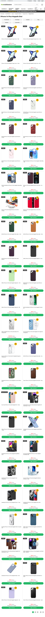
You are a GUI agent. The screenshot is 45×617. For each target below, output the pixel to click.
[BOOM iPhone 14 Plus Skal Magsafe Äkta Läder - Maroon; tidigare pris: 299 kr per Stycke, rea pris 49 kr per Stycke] (11, 253)
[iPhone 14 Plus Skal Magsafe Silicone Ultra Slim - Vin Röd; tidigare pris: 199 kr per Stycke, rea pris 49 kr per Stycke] (33, 180)
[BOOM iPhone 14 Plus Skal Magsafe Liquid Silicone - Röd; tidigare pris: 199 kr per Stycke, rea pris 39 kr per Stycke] (33, 131)
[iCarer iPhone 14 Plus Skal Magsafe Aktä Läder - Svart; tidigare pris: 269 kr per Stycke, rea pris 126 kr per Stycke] (33, 594)
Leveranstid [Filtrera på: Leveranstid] (17, 22)
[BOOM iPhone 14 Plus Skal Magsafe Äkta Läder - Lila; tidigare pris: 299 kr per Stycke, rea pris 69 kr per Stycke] (33, 350)
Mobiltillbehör (7, 13)
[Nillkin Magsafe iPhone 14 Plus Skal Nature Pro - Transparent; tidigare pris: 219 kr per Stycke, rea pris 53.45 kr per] (11, 326)
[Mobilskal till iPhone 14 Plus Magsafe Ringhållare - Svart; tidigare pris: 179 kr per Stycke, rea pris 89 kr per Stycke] (11, 448)
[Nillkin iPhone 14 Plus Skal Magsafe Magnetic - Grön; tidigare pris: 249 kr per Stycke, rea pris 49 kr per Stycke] (11, 277)
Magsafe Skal (25, 13)
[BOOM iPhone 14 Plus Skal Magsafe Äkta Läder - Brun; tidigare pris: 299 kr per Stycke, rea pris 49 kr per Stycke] (33, 228)
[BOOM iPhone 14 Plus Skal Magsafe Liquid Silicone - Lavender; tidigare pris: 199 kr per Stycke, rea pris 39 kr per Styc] (33, 82)
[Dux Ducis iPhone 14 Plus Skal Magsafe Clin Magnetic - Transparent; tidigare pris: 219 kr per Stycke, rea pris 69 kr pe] (33, 326)
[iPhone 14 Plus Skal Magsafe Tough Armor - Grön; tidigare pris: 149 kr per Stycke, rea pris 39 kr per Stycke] (33, 33)
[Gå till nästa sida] (43, 612)
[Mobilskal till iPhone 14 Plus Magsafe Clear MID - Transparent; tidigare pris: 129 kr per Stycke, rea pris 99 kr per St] (33, 497)
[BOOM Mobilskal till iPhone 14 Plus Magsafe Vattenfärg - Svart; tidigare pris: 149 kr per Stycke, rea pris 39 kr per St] (11, 180)
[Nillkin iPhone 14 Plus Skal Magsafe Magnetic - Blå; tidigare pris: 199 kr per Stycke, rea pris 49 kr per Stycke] (11, 302)
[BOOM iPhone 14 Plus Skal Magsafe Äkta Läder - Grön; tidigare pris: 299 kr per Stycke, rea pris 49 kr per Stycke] (11, 228)
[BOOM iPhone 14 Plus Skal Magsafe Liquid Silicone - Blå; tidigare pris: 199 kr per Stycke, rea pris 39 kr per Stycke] (11, 107)
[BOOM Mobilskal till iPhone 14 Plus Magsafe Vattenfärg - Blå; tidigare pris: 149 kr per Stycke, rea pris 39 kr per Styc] (33, 155)
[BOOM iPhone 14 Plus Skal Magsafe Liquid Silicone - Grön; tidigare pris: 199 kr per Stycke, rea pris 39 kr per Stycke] (11, 82)
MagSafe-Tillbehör (18, 13)
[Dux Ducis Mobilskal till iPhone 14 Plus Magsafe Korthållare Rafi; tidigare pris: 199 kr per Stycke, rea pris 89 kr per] (33, 448)
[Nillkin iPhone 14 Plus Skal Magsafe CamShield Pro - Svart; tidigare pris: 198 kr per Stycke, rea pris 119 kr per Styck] (33, 570)
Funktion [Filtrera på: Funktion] (27, 19)
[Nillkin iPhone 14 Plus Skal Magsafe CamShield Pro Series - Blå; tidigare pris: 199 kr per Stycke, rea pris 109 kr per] (33, 521)
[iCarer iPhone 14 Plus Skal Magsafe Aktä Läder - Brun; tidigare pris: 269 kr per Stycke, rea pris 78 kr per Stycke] (33, 375)
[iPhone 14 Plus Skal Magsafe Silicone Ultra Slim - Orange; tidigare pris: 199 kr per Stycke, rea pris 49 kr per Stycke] (11, 204)
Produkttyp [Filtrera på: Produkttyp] (17, 19)
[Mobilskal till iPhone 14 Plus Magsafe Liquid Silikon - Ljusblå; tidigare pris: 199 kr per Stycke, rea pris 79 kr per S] (33, 424)
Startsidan (2, 13)
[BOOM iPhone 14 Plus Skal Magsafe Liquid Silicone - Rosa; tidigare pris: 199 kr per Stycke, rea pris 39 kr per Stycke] (11, 155)
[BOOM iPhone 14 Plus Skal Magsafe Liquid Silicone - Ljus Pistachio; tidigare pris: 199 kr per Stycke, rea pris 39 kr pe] (33, 107)
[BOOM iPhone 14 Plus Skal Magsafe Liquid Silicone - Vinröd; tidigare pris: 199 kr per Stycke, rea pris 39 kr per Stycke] (11, 131)
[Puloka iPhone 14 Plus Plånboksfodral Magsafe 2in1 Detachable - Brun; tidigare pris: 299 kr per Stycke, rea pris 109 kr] (11, 546)
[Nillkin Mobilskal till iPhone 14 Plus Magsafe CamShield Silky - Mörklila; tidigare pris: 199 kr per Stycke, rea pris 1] (33, 546)
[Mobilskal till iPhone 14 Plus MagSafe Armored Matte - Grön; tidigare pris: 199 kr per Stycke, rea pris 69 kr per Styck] (11, 375)
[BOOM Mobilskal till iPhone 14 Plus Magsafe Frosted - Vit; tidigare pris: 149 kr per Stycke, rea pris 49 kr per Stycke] (33, 302)
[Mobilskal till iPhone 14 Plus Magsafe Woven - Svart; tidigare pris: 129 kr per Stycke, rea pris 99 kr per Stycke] (11, 497)
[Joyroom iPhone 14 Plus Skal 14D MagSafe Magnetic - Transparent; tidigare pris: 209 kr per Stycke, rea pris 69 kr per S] (11, 350)
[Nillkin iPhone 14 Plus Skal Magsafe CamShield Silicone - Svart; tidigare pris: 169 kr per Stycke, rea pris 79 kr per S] (11, 424)
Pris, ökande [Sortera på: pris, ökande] (6, 19)
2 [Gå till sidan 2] (35, 612)
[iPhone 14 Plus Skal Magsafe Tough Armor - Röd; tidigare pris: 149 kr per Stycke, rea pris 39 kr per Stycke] (11, 33)
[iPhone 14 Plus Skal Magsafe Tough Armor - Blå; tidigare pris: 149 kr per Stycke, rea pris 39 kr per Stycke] (33, 58)
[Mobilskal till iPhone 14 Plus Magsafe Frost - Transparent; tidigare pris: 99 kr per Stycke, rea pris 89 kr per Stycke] (11, 472)
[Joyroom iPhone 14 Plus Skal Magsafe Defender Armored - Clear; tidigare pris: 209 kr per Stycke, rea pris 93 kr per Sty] (33, 472)
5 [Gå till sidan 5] (40, 612)
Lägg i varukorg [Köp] (12, 46)
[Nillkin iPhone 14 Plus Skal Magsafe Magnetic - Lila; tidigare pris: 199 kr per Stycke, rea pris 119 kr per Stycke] (11, 594)
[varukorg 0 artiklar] (42, 5)
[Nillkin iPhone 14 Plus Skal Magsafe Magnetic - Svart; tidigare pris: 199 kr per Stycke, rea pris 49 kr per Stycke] (33, 253)
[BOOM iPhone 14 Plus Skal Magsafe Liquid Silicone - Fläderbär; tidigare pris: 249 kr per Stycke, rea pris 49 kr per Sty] (33, 277)
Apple (13, 13)
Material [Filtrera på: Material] (6, 22)
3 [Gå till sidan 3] (37, 612)
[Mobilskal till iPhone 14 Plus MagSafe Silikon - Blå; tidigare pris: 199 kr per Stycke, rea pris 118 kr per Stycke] (11, 570)
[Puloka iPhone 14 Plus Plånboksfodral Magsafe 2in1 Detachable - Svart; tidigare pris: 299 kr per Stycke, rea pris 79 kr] (33, 399)
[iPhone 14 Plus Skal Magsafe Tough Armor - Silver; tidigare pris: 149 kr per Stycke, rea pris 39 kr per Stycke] (11, 58)
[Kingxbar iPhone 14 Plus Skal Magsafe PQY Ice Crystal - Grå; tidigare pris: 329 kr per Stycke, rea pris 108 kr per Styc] (11, 521)
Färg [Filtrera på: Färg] (38, 19)
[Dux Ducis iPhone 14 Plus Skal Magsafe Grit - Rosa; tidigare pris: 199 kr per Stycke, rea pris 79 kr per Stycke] (11, 399)
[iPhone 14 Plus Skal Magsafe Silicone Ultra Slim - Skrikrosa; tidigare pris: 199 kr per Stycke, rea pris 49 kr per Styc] (33, 204)
